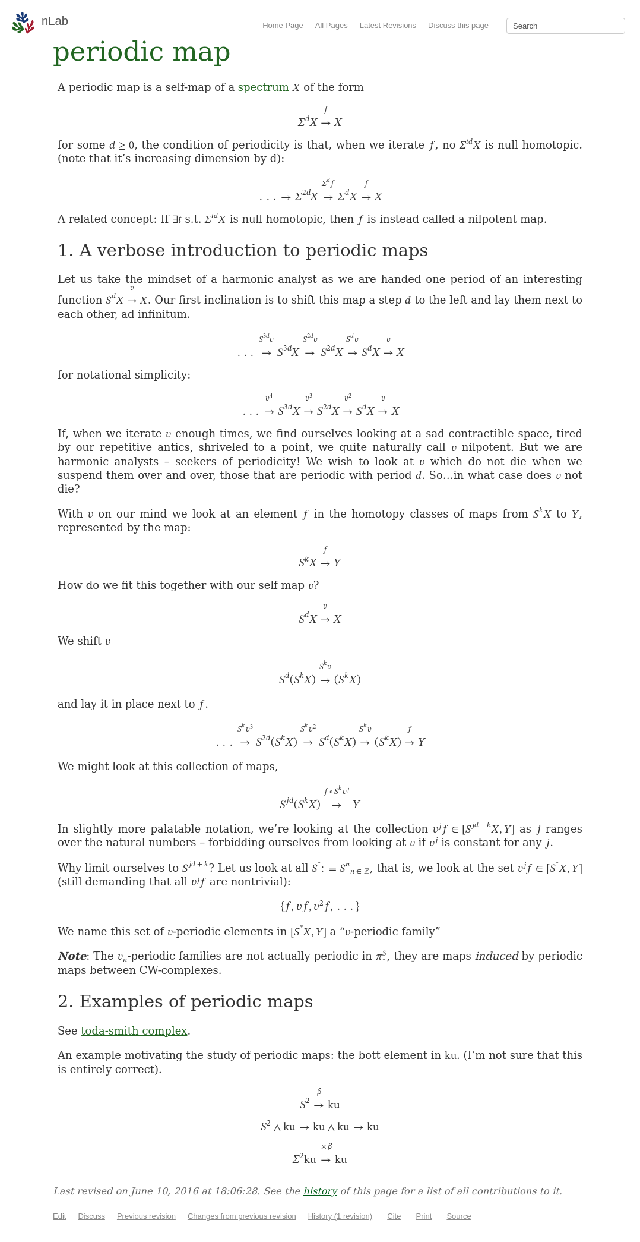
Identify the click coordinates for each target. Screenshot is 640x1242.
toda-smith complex (134, 1031)
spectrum (263, 87)
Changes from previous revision (242, 1216)
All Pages (331, 25)
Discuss (91, 1216)
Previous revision (146, 1216)
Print (424, 1216)
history (320, 1191)
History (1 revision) (340, 1216)
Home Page (282, 25)
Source (458, 1216)
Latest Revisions (388, 25)
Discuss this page (458, 25)
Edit (59, 1216)
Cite (394, 1216)
